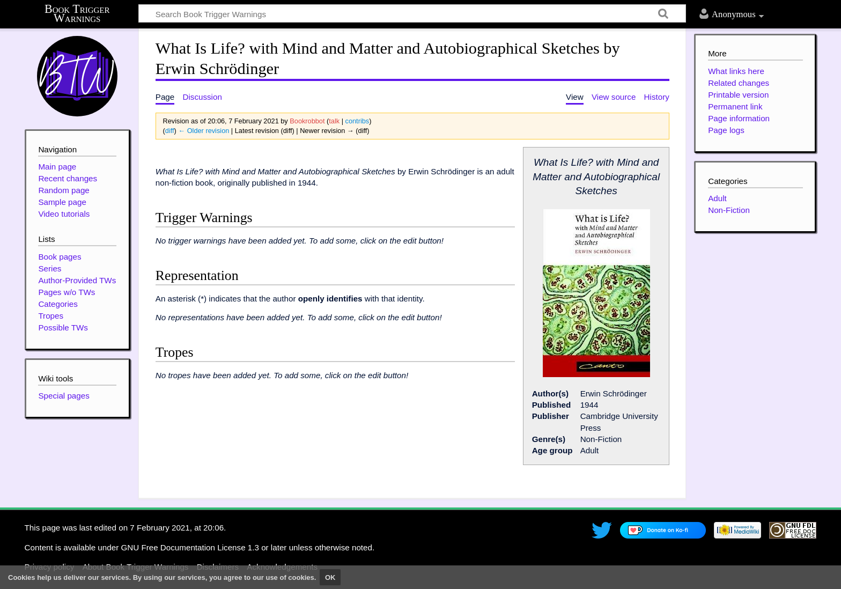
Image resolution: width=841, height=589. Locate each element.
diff (169, 131)
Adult (717, 198)
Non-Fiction (729, 210)
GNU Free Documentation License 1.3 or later (203, 547)
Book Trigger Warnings (77, 13)
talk (334, 121)
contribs (357, 121)
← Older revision (203, 131)
